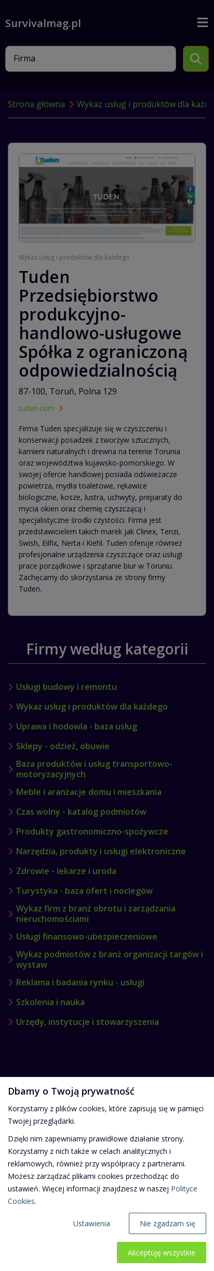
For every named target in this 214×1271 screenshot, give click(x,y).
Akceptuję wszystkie (161, 1252)
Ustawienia (91, 1223)
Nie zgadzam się (167, 1223)
